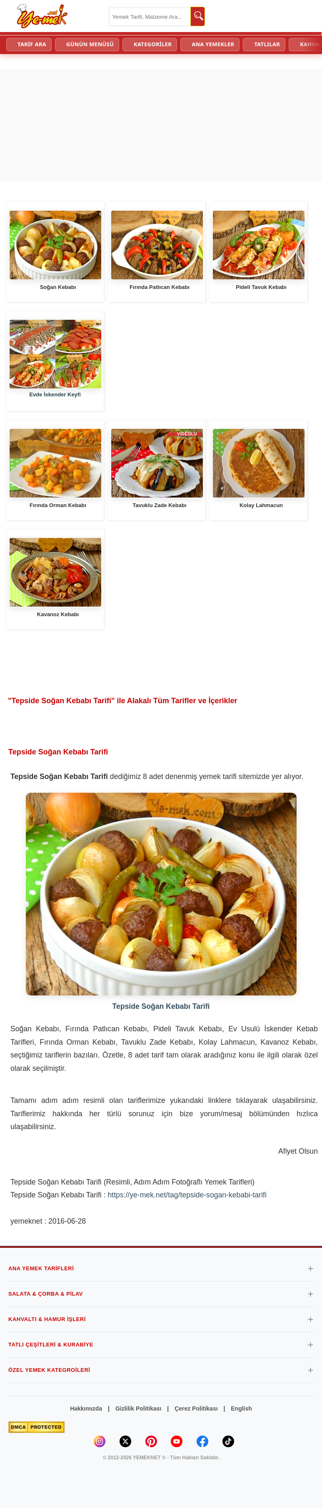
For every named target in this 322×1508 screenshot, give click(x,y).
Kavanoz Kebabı (58, 614)
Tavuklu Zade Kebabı (159, 505)
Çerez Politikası (196, 1408)
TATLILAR (267, 44)
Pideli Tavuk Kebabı (261, 287)
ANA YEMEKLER (213, 44)
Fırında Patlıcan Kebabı (160, 287)
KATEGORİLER (153, 44)
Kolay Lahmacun (261, 505)
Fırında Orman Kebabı (58, 505)
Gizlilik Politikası (138, 1408)
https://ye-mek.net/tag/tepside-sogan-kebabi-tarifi (186, 1195)
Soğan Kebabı (58, 287)
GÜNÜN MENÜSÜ (90, 44)
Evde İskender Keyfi (55, 394)
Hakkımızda (86, 1408)
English (241, 1408)
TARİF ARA (31, 44)
